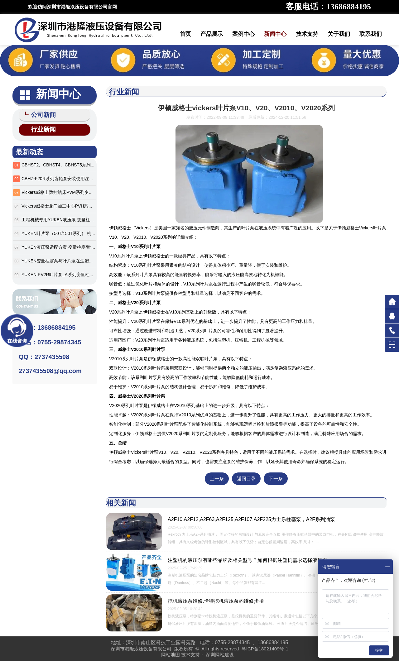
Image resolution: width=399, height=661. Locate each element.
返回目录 (246, 478)
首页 (185, 34)
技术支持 (307, 34)
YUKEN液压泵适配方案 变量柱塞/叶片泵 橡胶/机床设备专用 (79, 245)
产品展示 (211, 34)
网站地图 (170, 654)
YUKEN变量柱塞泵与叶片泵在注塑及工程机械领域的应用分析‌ (81, 259)
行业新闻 (40, 128)
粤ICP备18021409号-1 (265, 648)
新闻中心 (275, 34)
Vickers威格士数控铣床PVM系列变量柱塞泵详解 (68, 191)
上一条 (217, 478)
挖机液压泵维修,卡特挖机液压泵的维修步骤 (216, 601)
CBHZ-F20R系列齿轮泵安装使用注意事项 (62, 177)
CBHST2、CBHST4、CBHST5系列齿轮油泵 (65, 163)
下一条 (276, 478)
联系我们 (370, 34)
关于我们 (339, 34)
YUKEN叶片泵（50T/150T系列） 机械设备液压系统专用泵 (78, 232)
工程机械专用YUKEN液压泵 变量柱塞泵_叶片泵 (68, 218)
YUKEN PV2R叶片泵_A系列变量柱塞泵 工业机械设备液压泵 (80, 273)
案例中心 (243, 34)
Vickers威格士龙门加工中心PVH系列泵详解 (64, 204)
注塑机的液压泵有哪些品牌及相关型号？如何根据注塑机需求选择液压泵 (247, 560)
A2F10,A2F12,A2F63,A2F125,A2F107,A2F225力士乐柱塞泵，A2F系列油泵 (251, 519)
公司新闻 (40, 114)
